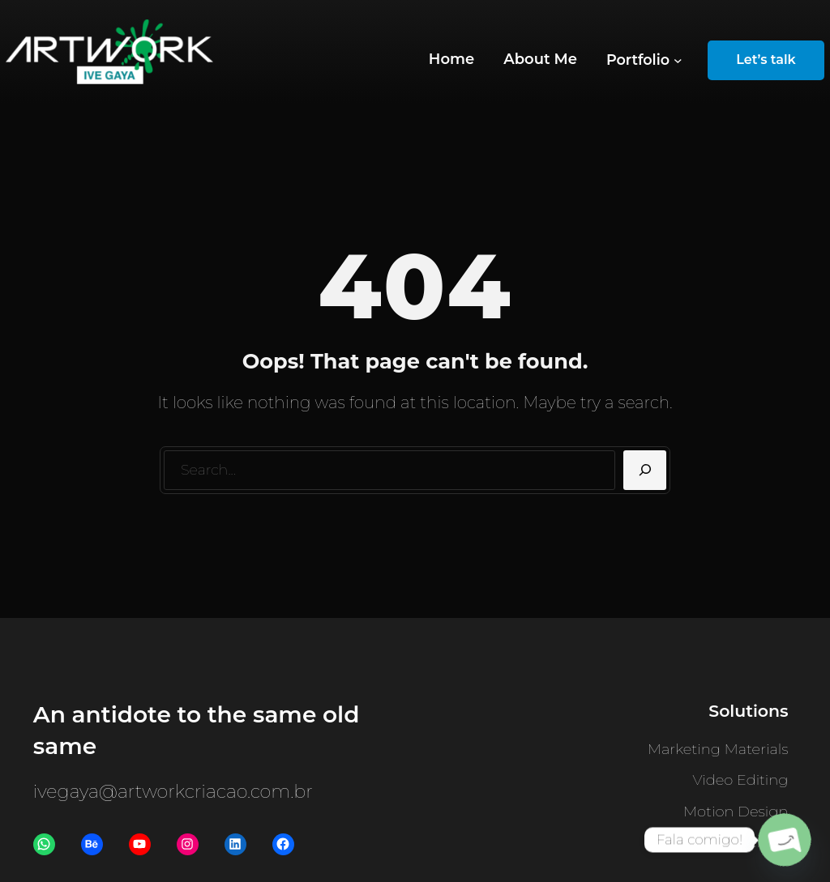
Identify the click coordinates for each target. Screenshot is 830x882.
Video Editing (741, 780)
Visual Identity (738, 842)
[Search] (644, 470)
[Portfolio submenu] (644, 60)
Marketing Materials (718, 749)
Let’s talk (766, 59)
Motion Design (736, 811)
